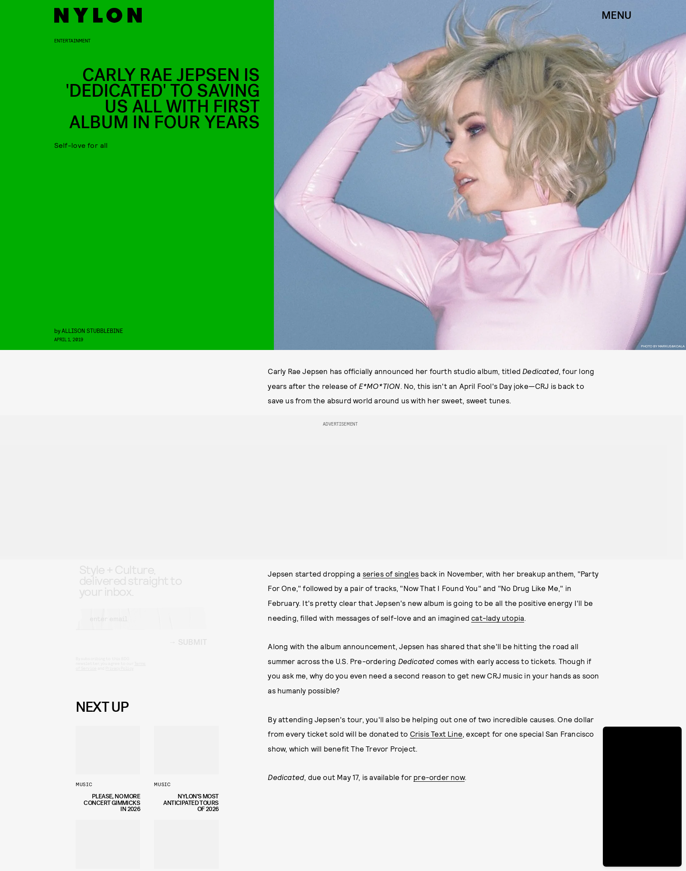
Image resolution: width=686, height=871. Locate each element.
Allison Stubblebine (92, 330)
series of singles (391, 573)
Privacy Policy (119, 676)
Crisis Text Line (436, 733)
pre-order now (439, 777)
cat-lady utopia (497, 617)
